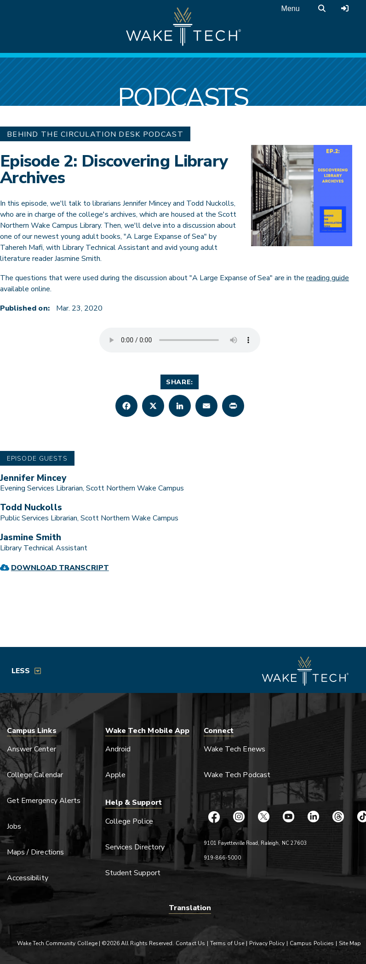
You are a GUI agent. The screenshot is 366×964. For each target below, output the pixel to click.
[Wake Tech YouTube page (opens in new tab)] (288, 817)
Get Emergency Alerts (43, 801)
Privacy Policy (267, 943)
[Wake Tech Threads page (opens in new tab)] (338, 817)
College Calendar (35, 775)
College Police (129, 821)
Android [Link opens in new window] (118, 749)
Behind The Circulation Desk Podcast (95, 134)
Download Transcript (60, 568)
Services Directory (135, 847)
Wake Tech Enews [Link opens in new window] (234, 749)
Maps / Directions (35, 852)
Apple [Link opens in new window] (115, 775)
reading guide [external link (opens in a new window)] (327, 278)
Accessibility (27, 878)
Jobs (14, 826)
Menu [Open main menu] (290, 8)
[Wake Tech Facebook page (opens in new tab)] (214, 817)
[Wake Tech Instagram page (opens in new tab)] (239, 817)
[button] (126, 406)
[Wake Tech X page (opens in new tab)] (263, 817)
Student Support (132, 873)
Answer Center (31, 749)
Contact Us (190, 943)
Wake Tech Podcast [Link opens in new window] (237, 775)
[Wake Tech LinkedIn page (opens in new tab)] (313, 817)
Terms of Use (227, 943)
